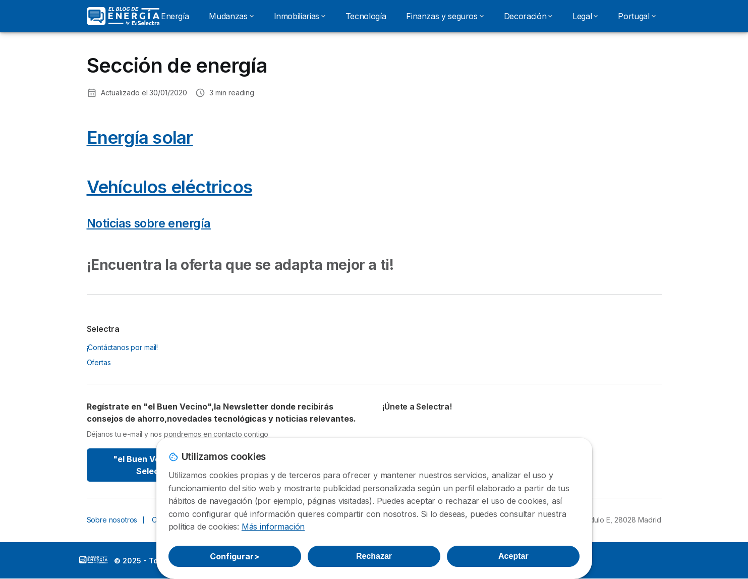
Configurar (234, 556)
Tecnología (366, 16)
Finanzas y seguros (445, 16)
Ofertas (99, 362)
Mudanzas (231, 16)
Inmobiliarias (299, 16)
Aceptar (513, 556)
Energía (175, 16)
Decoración (528, 16)
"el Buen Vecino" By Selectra (153, 465)
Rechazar (374, 556)
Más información (273, 527)
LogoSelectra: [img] (93, 559)
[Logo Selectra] (123, 16)
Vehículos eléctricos (170, 186)
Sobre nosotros (112, 519)
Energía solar (140, 137)
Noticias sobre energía (149, 223)
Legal (585, 16)
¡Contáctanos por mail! (122, 347)
